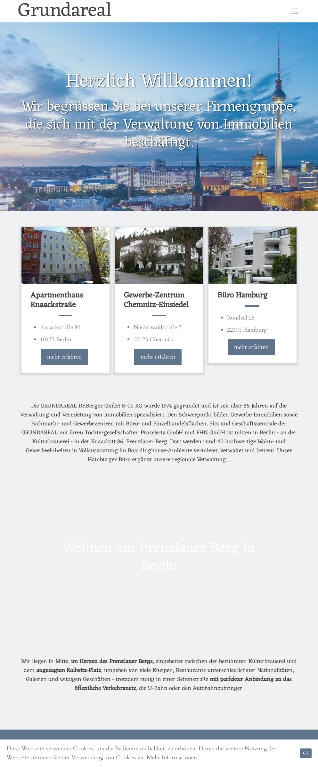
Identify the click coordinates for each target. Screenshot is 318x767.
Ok (306, 753)
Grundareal (65, 11)
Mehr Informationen (172, 758)
